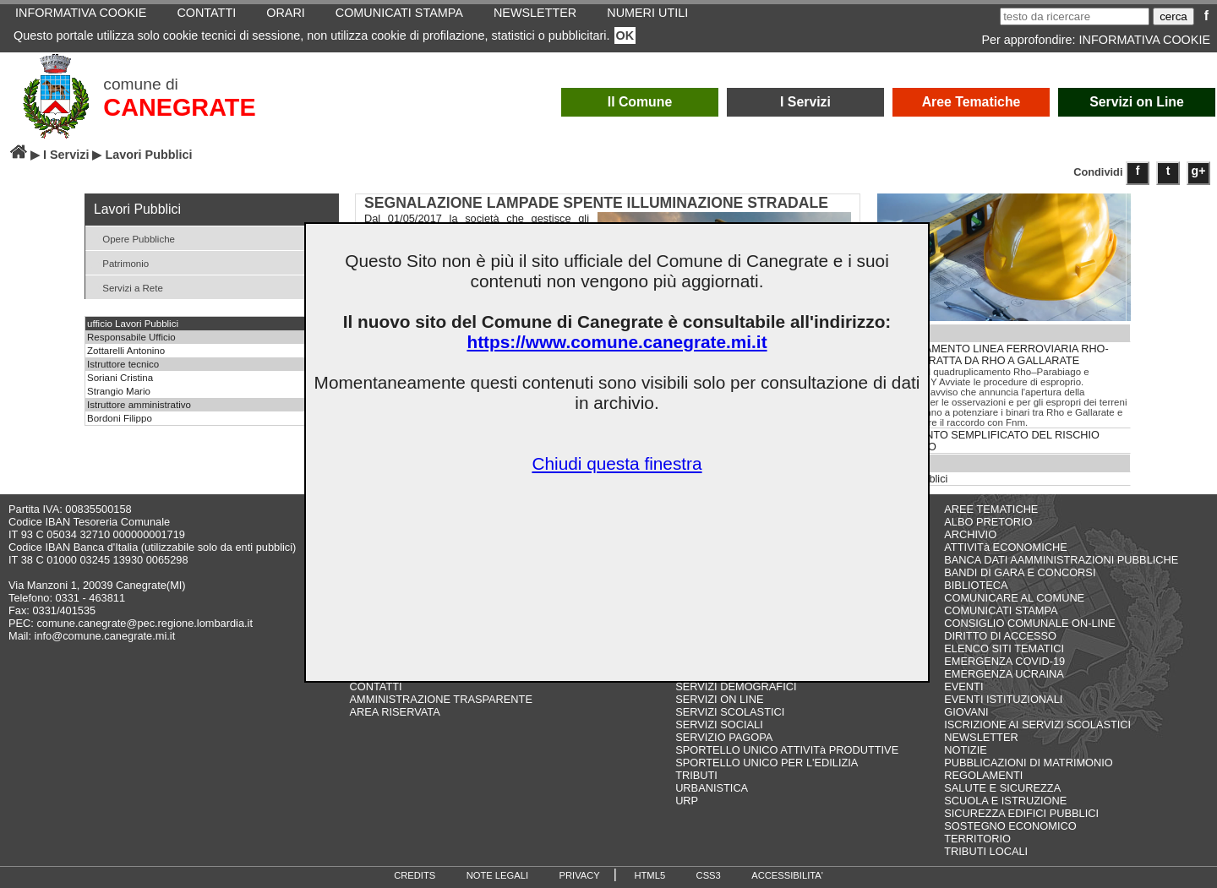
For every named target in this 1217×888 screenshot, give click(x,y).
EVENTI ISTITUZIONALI (1003, 699)
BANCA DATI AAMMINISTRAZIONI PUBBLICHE (1061, 559)
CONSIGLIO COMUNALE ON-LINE (1030, 623)
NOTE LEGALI (497, 875)
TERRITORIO (977, 838)
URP (686, 800)
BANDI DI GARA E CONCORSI (1019, 572)
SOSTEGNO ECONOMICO (1010, 826)
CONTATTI (376, 686)
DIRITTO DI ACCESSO (1000, 635)
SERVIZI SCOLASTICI (729, 711)
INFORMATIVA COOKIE (1144, 39)
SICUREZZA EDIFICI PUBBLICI (1021, 813)
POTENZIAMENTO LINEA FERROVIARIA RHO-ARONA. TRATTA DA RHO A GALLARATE (993, 355)
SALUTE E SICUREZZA (1002, 788)
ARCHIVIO (970, 534)
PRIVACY (579, 875)
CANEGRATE (179, 107)
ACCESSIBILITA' (787, 875)
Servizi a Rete (126, 287)
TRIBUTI (696, 775)
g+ (1199, 170)
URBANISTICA (711, 788)
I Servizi (805, 102)
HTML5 (649, 875)
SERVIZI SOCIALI (719, 724)
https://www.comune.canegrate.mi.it (617, 341)
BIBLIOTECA (975, 585)
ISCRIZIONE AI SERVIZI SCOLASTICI (1037, 724)
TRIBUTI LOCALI (986, 851)
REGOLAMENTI (983, 775)
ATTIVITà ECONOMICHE (1005, 547)
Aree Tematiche (971, 102)
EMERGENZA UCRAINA (1004, 673)
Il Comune (640, 102)
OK (625, 35)
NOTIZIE (965, 750)
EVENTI (963, 686)
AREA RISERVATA (395, 711)
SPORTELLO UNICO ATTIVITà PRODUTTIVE (786, 750)
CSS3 (708, 875)
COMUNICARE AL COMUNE (1014, 597)
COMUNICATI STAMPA (1000, 610)
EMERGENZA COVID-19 (1004, 661)
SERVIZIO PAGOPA (723, 737)
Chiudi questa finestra (616, 463)
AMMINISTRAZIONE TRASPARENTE (441, 699)
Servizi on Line (1136, 102)
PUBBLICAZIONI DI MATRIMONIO (1028, 762)
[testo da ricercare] (1074, 16)
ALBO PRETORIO (988, 521)
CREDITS (414, 875)
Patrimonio (119, 262)
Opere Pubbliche (132, 238)
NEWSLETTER (981, 737)
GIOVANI (966, 711)
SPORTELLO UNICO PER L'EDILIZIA (766, 762)
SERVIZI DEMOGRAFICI (735, 686)
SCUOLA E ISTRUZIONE (1005, 800)
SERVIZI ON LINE (719, 699)
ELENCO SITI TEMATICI (1004, 648)
